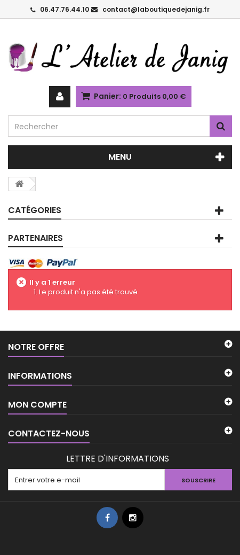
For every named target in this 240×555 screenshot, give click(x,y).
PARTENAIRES (35, 238)
